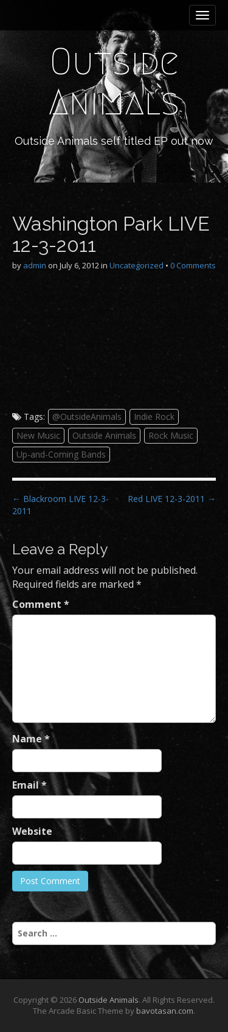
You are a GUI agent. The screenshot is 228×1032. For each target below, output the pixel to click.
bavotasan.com (164, 1010)
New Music (38, 435)
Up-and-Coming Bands (61, 454)
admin (34, 265)
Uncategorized (136, 265)
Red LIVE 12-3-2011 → (172, 498)
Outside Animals (114, 82)
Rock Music (170, 435)
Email (29, 785)
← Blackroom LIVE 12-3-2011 (60, 505)
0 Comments (193, 265)
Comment (40, 604)
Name (31, 738)
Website (32, 831)
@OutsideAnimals (87, 416)
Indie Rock (154, 416)
